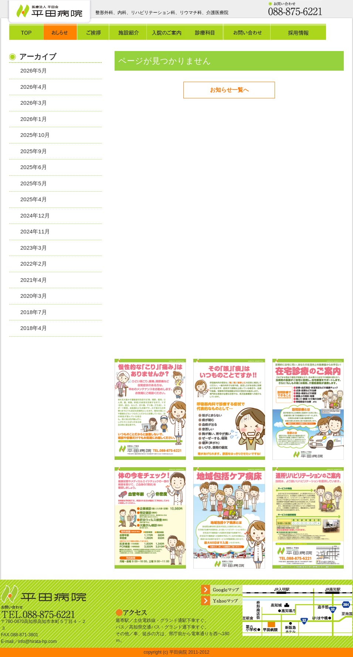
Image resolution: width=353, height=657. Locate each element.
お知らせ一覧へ (229, 90)
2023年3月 (33, 248)
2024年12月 (35, 215)
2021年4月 (33, 280)
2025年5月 (33, 183)
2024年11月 (35, 231)
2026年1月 (33, 119)
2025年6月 (33, 167)
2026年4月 (33, 87)
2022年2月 (33, 263)
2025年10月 (35, 135)
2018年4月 (33, 328)
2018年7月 (33, 312)
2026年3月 (33, 103)
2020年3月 (33, 296)
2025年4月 (33, 199)
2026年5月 (33, 70)
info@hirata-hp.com (37, 641)
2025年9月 (33, 151)
